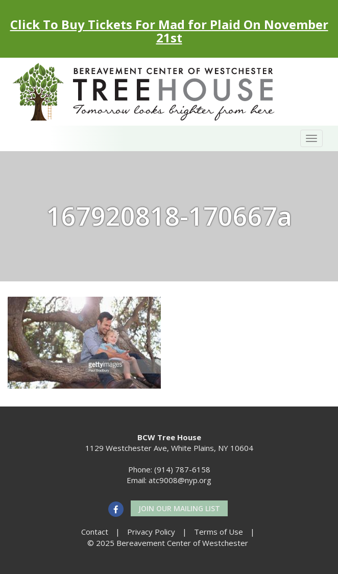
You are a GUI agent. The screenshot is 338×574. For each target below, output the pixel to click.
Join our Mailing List (179, 508)
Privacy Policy (151, 532)
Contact (94, 532)
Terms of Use (218, 532)
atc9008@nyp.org (180, 480)
